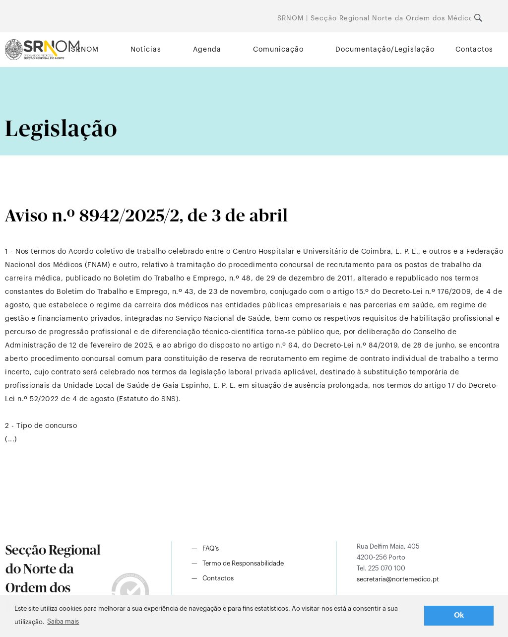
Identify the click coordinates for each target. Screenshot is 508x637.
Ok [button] (459, 615)
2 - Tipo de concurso (41, 426)
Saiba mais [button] (63, 621)
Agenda (207, 49)
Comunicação (278, 49)
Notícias (145, 49)
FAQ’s (210, 548)
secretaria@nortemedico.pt (398, 579)
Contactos (474, 49)
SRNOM (85, 49)
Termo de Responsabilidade (243, 563)
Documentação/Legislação (385, 49)
